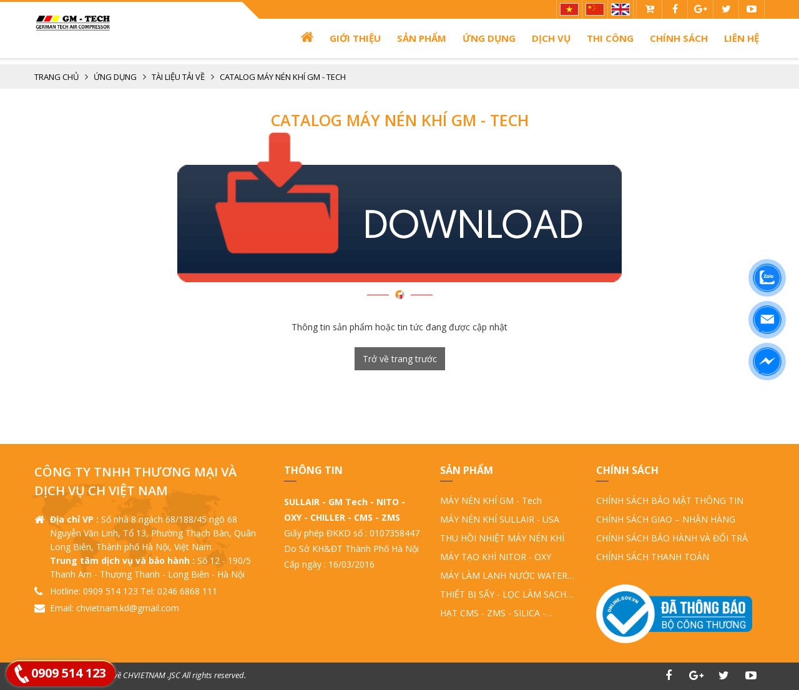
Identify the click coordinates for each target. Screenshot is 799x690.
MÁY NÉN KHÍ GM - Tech (491, 500)
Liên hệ (741, 38)
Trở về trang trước (400, 359)
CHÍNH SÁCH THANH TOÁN (652, 557)
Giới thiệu (355, 38)
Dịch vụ (551, 38)
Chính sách (679, 38)
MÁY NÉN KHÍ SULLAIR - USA (499, 519)
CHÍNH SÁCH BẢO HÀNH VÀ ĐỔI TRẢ (672, 538)
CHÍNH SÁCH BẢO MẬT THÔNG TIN (669, 500)
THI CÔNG (610, 38)
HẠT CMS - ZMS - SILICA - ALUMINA (493, 613)
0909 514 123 (68, 672)
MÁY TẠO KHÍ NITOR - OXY (495, 557)
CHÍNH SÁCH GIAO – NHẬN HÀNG (665, 519)
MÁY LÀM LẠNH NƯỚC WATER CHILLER (503, 576)
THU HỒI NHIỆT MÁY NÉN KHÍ (502, 538)
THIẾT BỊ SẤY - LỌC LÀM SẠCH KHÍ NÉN (503, 594)
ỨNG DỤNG (489, 38)
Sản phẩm (421, 38)
